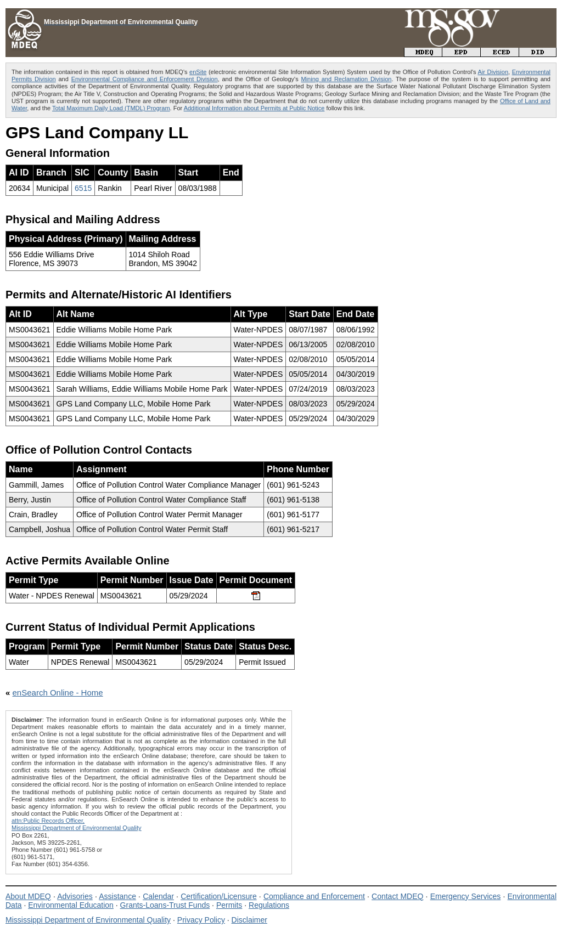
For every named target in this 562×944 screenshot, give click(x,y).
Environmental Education (71, 905)
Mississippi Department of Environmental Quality (88, 919)
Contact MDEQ (397, 896)
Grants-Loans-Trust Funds (165, 905)
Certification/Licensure (219, 896)
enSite (197, 72)
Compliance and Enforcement (314, 896)
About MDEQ (28, 896)
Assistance (117, 896)
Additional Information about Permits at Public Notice (254, 108)
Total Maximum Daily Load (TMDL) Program (111, 108)
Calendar (158, 896)
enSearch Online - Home (58, 692)
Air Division (492, 72)
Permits (229, 905)
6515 (83, 188)
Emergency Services (465, 896)
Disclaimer (249, 919)
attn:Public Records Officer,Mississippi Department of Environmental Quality (77, 824)
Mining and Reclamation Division (346, 79)
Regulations (269, 905)
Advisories (75, 896)
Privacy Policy (201, 919)
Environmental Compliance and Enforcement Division (144, 79)
